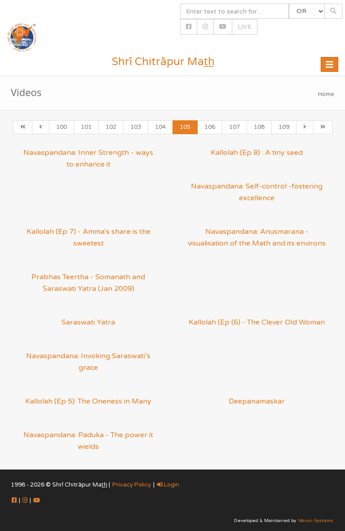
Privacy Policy (131, 484)
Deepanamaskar (257, 401)
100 (61, 127)
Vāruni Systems (315, 520)
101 (86, 127)
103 (135, 127)
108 (259, 127)
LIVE (245, 27)
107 (234, 127)
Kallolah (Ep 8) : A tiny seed (257, 152)
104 (160, 127)
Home (326, 94)
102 (111, 127)
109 (284, 127)
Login (168, 484)
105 (185, 127)
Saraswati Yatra (88, 322)
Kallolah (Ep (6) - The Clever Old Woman (257, 322)
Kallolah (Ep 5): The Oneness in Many (88, 401)
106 (209, 127)
